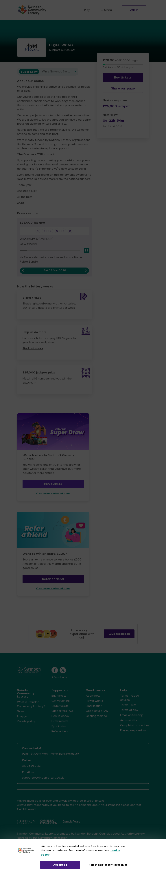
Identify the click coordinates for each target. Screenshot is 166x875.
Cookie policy (26, 721)
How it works (60, 716)
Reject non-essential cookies (108, 864)
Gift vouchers (60, 701)
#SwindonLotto (61, 677)
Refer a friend (53, 579)
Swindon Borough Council (92, 833)
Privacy (22, 716)
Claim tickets (60, 706)
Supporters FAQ (62, 711)
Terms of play (129, 710)
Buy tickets (123, 77)
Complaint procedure (134, 725)
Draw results (59, 721)
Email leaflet (94, 706)
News (20, 711)
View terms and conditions (53, 493)
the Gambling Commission (50, 838)
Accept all (60, 864)
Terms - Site (128, 705)
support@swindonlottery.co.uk (43, 777)
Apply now (93, 696)
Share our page (123, 88)
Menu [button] (106, 10)
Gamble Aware (26, 809)
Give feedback (119, 634)
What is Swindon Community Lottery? (31, 704)
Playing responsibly (133, 730)
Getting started (96, 716)
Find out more (33, 348)
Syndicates (59, 726)
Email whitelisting (131, 715)
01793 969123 (31, 766)
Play (87, 10)
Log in (134, 10)
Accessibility (128, 720)
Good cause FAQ (97, 711)
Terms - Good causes (129, 698)
